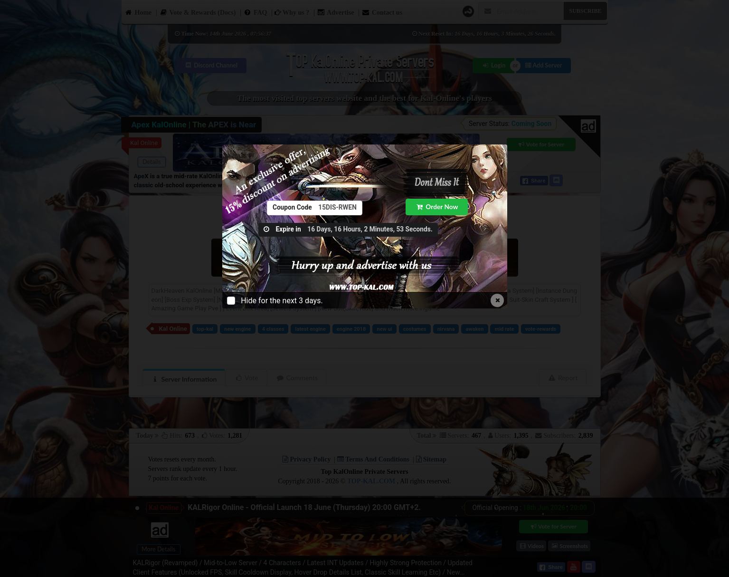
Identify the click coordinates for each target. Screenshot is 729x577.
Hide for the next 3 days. (281, 301)
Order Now (437, 206)
